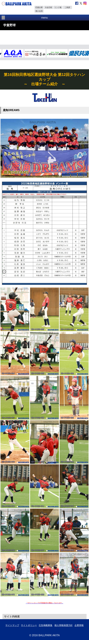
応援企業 (39, 7)
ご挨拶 (67, 7)
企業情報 (79, 625)
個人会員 (39, 11)
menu (44, 17)
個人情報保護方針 (63, 625)
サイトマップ (12, 625)
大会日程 (48, 7)
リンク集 (58, 7)
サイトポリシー (29, 625)
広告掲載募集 (45, 625)
